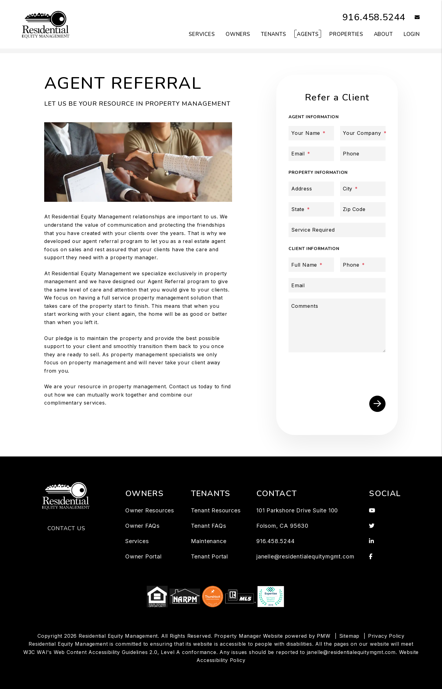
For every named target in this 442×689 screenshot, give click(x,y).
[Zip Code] (363, 209)
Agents (308, 34)
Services (137, 541)
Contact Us (66, 528)
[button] (412, 18)
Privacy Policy (386, 636)
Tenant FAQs (208, 526)
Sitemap (349, 636)
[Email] (311, 154)
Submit (377, 404)
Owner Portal (143, 556)
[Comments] (337, 325)
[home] (46, 24)
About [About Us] (383, 34)
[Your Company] (363, 133)
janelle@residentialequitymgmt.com (305, 556)
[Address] (311, 189)
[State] (311, 209)
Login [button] (412, 34)
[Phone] (363, 154)
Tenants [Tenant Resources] (273, 34)
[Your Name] (311, 133)
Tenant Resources (216, 510)
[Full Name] (311, 264)
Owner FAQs (142, 526)
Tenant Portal (209, 556)
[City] (363, 189)
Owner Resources (149, 510)
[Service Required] (337, 230)
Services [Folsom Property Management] (202, 34)
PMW (323, 636)
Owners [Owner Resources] (238, 34)
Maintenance (209, 541)
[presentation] (338, 371)
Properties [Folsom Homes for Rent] (346, 34)
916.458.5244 (374, 17)
